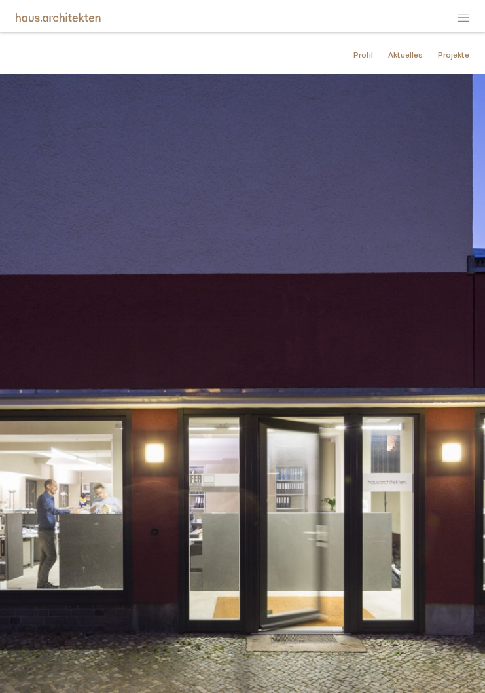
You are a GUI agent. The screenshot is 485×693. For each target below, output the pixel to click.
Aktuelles (405, 55)
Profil (363, 55)
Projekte (453, 55)
